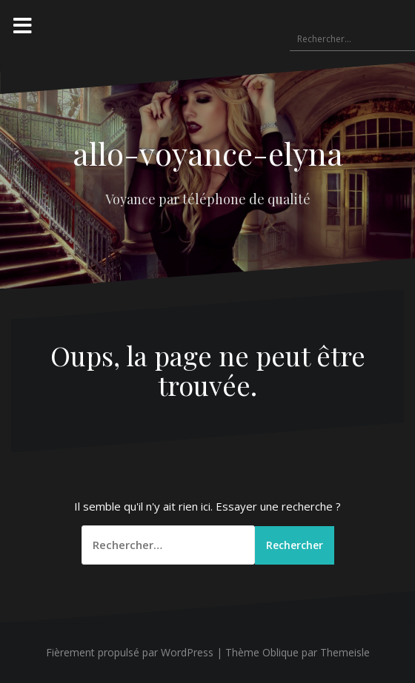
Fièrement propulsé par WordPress (129, 653)
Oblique (280, 653)
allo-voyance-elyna (208, 153)
